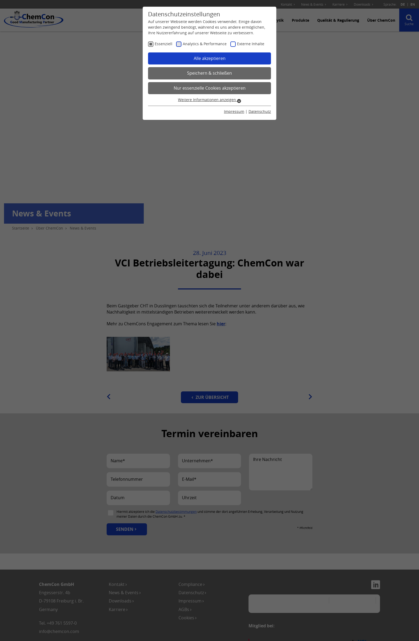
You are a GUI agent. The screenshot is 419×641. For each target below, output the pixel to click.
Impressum (234, 111)
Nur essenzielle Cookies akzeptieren (210, 88)
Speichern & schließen (209, 73)
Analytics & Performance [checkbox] (205, 43)
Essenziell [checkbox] (163, 43)
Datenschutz (260, 111)
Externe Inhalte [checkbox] (250, 43)
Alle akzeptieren (210, 58)
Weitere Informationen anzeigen (209, 99)
